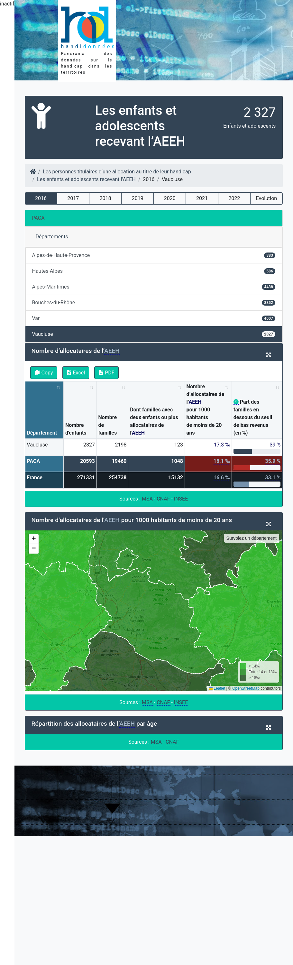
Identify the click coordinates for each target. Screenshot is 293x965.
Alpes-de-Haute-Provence (154, 255)
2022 (234, 198)
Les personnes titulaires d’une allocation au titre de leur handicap (117, 172)
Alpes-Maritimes (154, 287)
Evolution (266, 198)
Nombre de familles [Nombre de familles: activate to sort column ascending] (107, 425)
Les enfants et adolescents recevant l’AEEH (86, 179)
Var (154, 318)
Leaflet (217, 688)
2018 (105, 198)
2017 (73, 198)
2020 (170, 198)
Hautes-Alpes (154, 271)
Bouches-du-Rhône (154, 302)
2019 (137, 198)
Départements (52, 237)
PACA (38, 218)
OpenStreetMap (246, 688)
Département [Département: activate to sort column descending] (42, 433)
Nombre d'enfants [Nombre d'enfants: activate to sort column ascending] (76, 429)
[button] (34, 539)
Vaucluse (154, 334)
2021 (202, 198)
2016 (41, 198)
